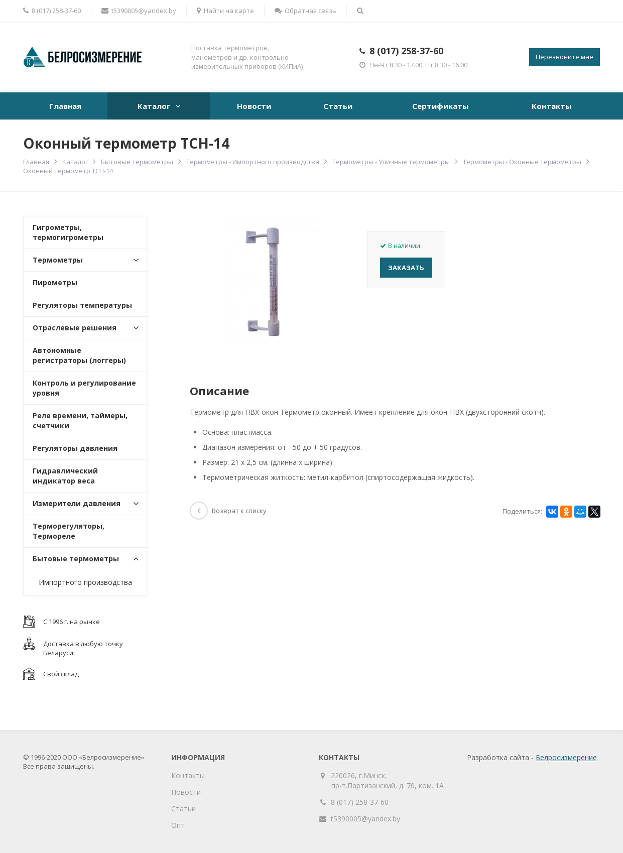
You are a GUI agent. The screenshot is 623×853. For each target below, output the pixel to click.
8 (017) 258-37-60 (406, 51)
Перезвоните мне (564, 56)
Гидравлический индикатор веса (65, 475)
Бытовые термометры (137, 161)
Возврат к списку (228, 510)
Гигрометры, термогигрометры (68, 232)
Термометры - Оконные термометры (522, 161)
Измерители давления (76, 503)
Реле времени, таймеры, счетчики (80, 420)
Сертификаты (440, 106)
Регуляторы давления (75, 448)
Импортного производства (85, 582)
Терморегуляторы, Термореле (68, 531)
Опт (178, 825)
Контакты (551, 106)
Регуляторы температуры (82, 305)
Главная (65, 106)
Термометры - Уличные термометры (391, 161)
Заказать (406, 267)
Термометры (58, 260)
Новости (254, 106)
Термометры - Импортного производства (252, 161)
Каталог (154, 106)
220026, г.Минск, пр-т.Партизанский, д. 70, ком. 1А (387, 780)
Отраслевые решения (74, 327)
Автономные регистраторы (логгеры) (79, 355)
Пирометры (55, 282)
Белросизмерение (566, 757)
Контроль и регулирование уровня (84, 388)
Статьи (337, 106)
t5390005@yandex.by (138, 10)
